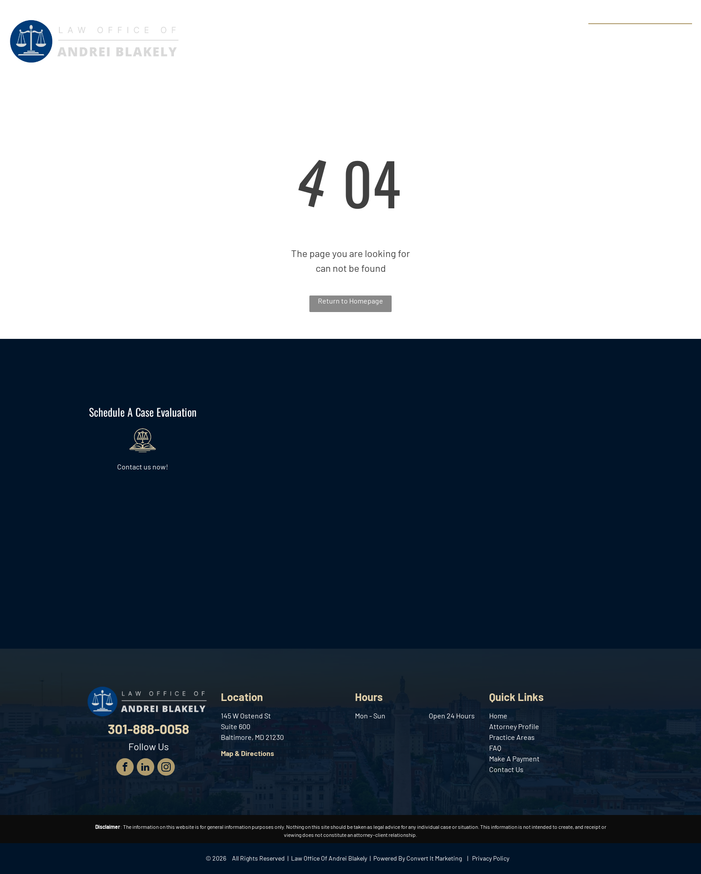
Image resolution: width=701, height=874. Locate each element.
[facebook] (125, 768)
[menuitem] (241, 35)
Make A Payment (514, 758)
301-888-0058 (658, 33)
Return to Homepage (350, 300)
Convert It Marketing (434, 858)
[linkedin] (145, 768)
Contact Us (506, 769)
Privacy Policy (490, 858)
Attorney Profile (514, 726)
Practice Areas (512, 737)
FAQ (495, 747)
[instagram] (166, 768)
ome (500, 715)
